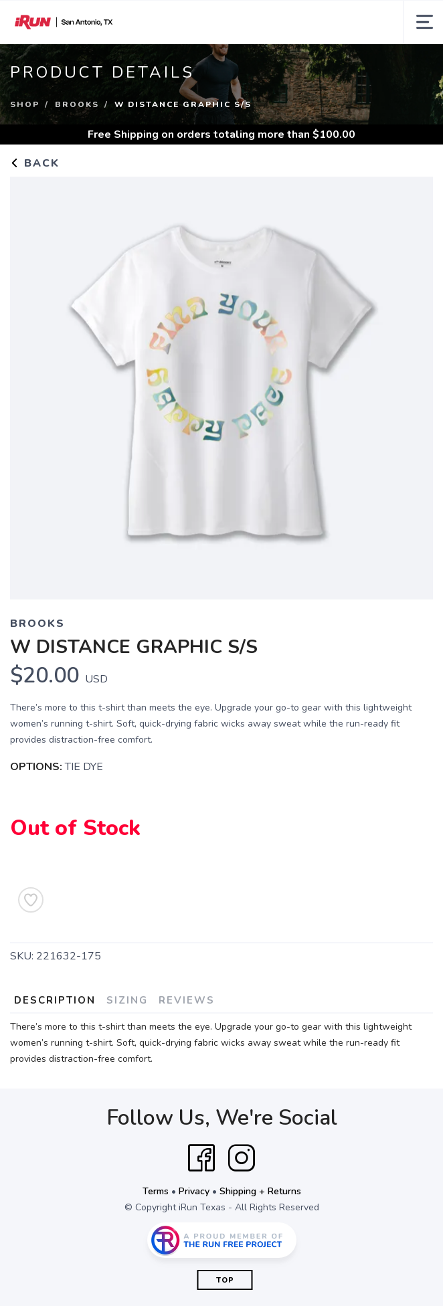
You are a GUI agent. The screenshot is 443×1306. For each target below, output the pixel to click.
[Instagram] (242, 1158)
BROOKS (77, 104)
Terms (156, 1191)
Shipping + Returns (260, 1191)
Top (225, 1280)
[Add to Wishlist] (30, 900)
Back (35, 163)
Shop (24, 104)
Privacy (194, 1191)
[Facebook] (201, 1158)
